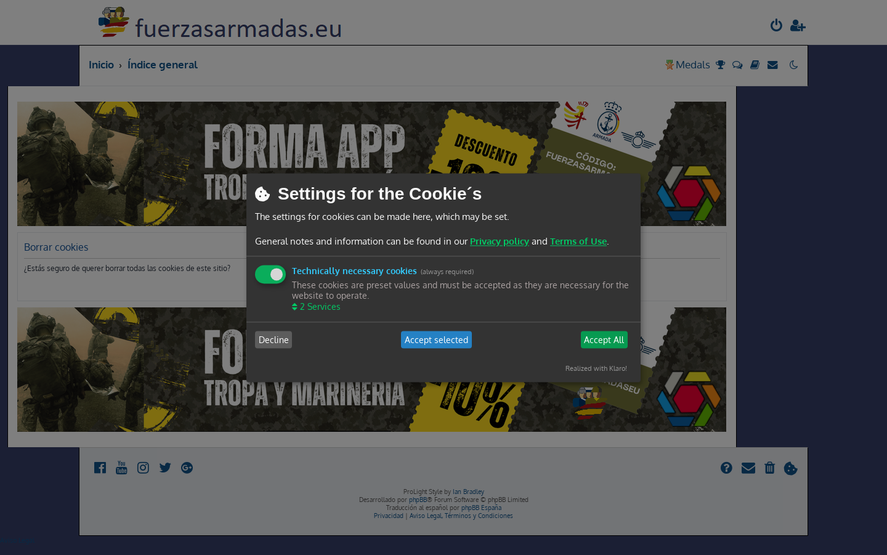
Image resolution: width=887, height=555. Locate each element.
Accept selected (436, 339)
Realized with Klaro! (596, 369)
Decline (274, 339)
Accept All (604, 339)
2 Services (319, 307)
